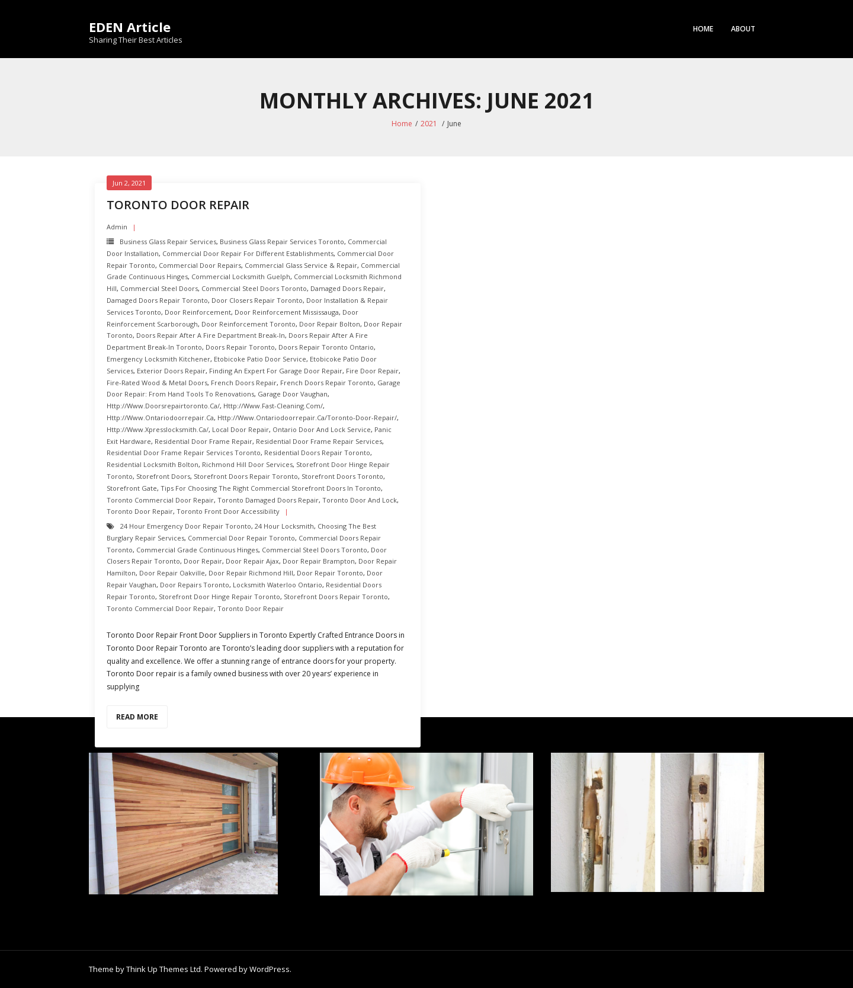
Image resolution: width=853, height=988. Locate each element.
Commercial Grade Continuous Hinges (197, 549)
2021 (429, 124)
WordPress (269, 969)
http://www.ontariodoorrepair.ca (160, 417)
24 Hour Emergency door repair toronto (185, 526)
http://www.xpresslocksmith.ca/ (158, 429)
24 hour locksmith (284, 526)
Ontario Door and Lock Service (321, 429)
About (743, 29)
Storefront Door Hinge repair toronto (219, 596)
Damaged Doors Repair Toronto (157, 300)
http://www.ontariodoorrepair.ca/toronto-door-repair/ (307, 417)
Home (703, 29)
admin (117, 226)
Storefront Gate (132, 488)
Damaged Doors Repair (347, 288)
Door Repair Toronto (330, 572)
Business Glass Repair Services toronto (282, 241)
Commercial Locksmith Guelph (240, 276)
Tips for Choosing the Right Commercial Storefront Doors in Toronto (271, 488)
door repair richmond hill (251, 572)
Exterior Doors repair (171, 370)
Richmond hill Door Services (247, 464)
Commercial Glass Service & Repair (301, 265)
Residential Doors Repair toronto (317, 452)
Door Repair (203, 561)
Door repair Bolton (329, 323)
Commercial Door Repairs (200, 265)
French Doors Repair (244, 382)
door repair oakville (172, 572)
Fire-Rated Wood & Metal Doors (157, 382)
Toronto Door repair (178, 205)
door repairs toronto (194, 584)
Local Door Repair (240, 429)
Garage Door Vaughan (293, 393)
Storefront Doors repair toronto (246, 476)
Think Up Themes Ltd (163, 969)
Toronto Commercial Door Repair (160, 499)
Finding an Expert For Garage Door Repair (275, 370)
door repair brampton (319, 561)
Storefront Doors (163, 476)
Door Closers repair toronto (257, 300)
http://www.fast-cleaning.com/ (273, 405)
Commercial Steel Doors (159, 288)
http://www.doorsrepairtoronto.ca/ (163, 405)
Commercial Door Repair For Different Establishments (247, 253)
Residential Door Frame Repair (203, 441)
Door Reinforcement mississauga (287, 312)
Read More (137, 717)
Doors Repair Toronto (240, 347)
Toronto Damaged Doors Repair (268, 499)
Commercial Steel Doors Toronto (254, 288)
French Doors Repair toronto (327, 382)
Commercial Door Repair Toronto (241, 537)
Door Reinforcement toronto (248, 323)
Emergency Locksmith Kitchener (158, 358)
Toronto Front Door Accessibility (228, 511)
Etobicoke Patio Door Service (260, 358)
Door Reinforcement (198, 312)
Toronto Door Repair (140, 511)
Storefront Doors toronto (342, 476)
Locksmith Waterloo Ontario (277, 584)
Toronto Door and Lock (359, 499)
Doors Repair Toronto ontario (326, 347)
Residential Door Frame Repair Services (319, 441)
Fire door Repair (372, 370)
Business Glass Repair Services (168, 241)
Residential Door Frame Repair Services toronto (184, 452)
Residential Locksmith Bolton (152, 464)
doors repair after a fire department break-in (210, 335)
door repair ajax (252, 561)
